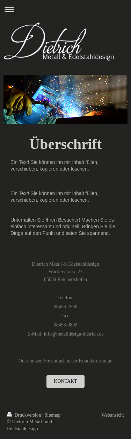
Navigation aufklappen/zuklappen (65, 9)
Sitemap (53, 415)
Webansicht (112, 415)
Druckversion (24, 415)
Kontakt (65, 381)
